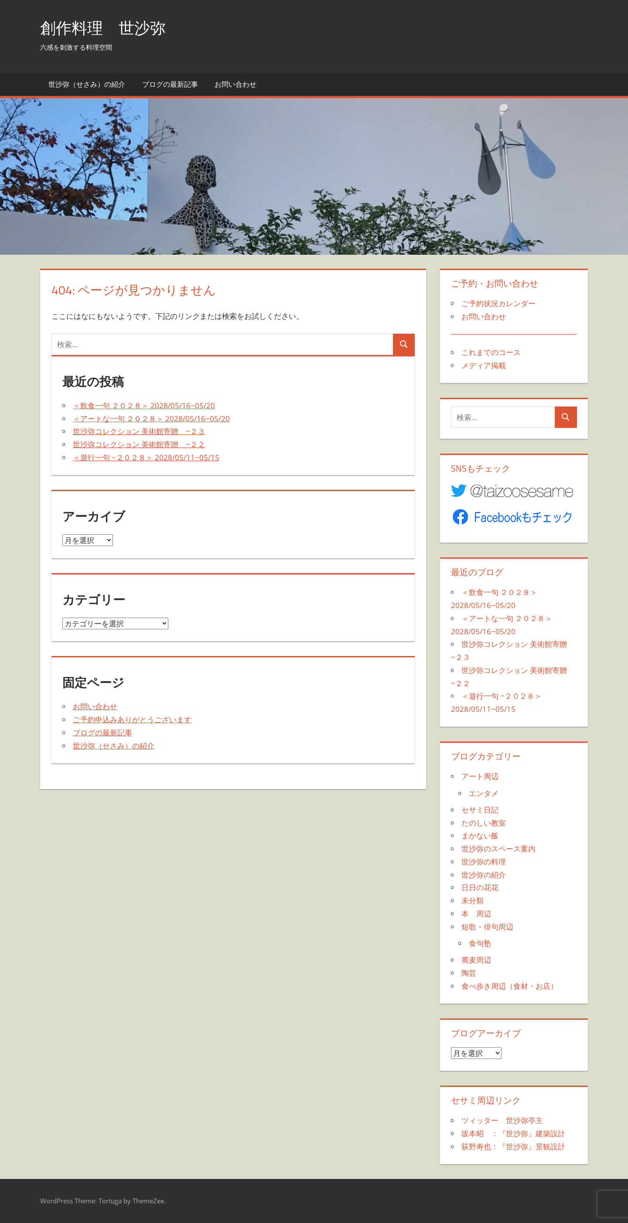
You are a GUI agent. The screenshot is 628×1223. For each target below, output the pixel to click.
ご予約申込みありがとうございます (132, 719)
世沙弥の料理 (483, 862)
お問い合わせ (235, 84)
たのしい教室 (483, 823)
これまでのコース (491, 352)
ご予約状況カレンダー (498, 303)
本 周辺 (476, 914)
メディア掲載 (483, 365)
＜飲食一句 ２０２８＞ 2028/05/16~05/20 (144, 405)
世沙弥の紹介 (483, 875)
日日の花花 (479, 887)
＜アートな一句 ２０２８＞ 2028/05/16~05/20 (151, 418)
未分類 (472, 900)
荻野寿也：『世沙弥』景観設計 (513, 1146)
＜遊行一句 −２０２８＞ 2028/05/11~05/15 (146, 457)
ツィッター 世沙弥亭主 (502, 1120)
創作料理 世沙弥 (103, 28)
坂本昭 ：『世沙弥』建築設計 (513, 1133)
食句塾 (480, 943)
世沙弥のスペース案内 (498, 849)
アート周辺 (479, 776)
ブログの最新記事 (170, 84)
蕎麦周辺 (476, 960)
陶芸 (468, 973)
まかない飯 (479, 835)
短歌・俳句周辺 (487, 927)
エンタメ (483, 793)
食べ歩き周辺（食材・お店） (509, 986)
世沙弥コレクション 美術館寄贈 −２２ (139, 444)
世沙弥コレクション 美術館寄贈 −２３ (139, 431)
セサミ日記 (479, 810)
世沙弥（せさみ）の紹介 (86, 84)
